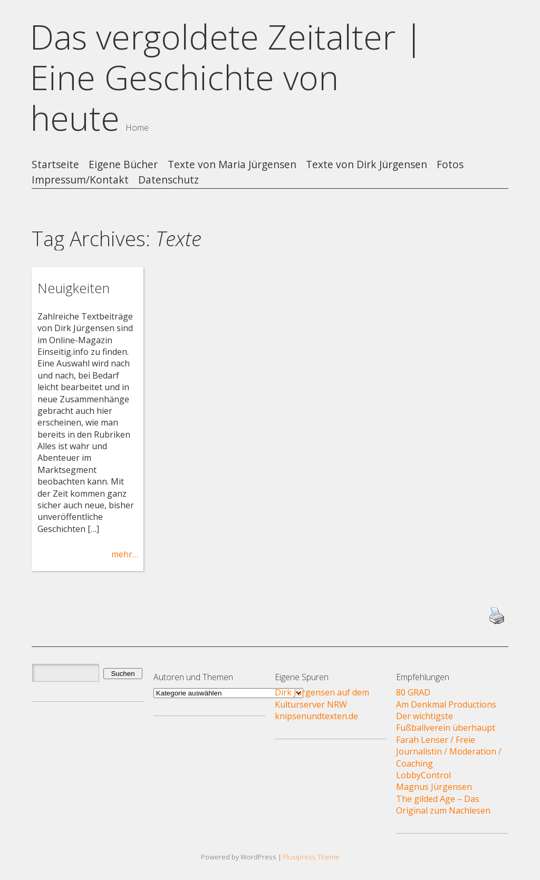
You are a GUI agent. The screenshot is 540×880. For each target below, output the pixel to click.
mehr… (124, 554)
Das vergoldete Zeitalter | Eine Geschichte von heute (226, 77)
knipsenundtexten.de (316, 716)
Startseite (55, 164)
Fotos (450, 164)
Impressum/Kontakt (80, 180)
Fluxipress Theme (311, 857)
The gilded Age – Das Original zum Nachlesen (443, 804)
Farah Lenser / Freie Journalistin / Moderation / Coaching (449, 751)
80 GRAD (413, 692)
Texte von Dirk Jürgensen (366, 164)
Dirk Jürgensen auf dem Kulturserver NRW (322, 698)
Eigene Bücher (123, 164)
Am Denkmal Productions (446, 704)
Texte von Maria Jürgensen (232, 164)
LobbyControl (423, 775)
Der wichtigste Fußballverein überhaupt (445, 721)
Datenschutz (168, 180)
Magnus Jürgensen (434, 786)
